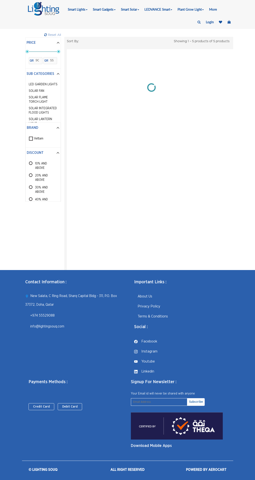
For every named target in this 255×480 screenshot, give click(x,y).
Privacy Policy (147, 306)
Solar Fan (36, 90)
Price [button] (43, 42)
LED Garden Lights (43, 84)
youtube (144, 361)
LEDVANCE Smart (158, 9)
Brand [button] (43, 127)
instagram (145, 351)
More (213, 9)
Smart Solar (130, 9)
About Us (143, 296)
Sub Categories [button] (43, 74)
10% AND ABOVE (41, 166)
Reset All (52, 35)
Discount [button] (43, 152)
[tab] (43, 43)
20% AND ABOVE (41, 177)
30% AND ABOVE (41, 189)
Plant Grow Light (190, 9)
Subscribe (196, 401)
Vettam (38, 138)
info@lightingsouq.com (47, 326)
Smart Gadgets (104, 9)
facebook (145, 341)
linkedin (144, 371)
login (210, 22)
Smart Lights (78, 9)
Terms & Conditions (151, 316)
